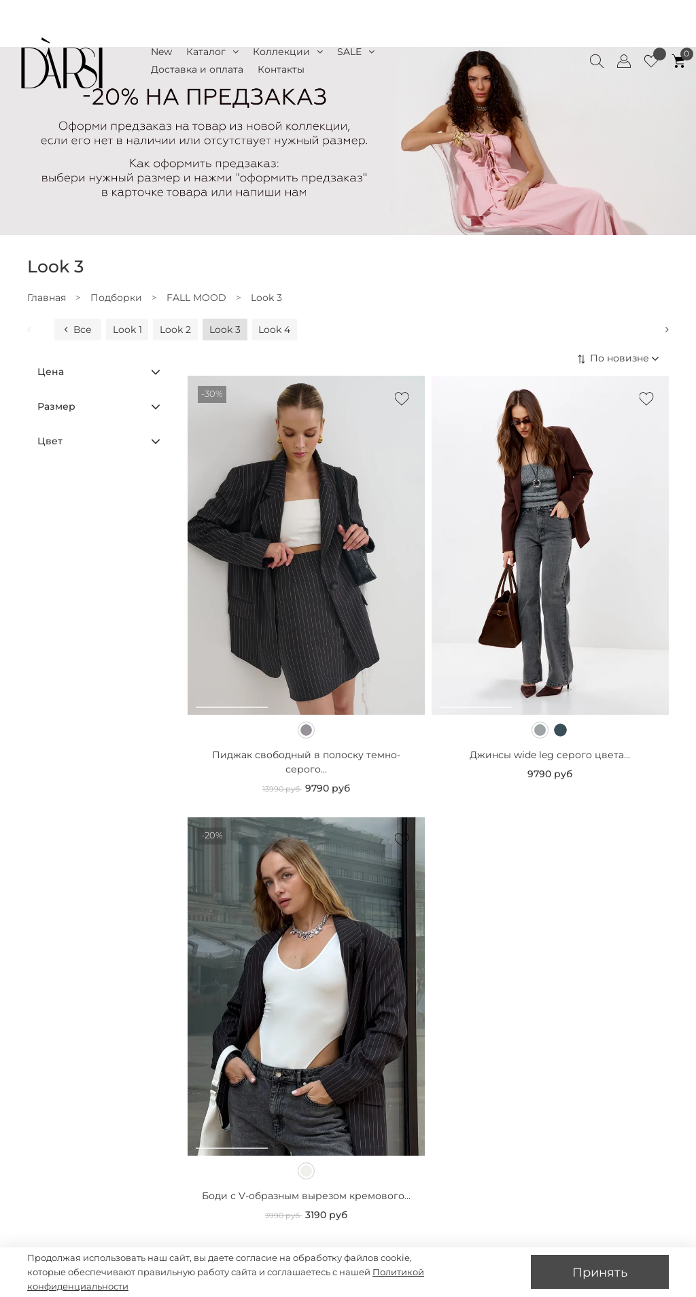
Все (76, 329)
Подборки (116, 297)
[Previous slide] (36, 329)
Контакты (281, 69)
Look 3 (225, 329)
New (161, 52)
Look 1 (127, 329)
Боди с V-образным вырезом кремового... (306, 1196)
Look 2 (175, 329)
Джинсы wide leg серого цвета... (550, 755)
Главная (46, 297)
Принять (599, 1272)
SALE (356, 51)
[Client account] (624, 61)
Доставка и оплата (197, 69)
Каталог (212, 51)
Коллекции (288, 51)
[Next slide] (659, 329)
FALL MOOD (196, 297)
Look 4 (274, 329)
